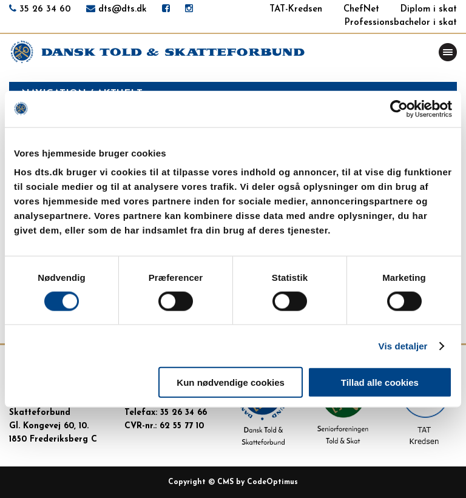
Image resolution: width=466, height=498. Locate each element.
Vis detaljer (403, 345)
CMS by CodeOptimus (257, 482)
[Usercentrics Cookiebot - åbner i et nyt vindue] (399, 108)
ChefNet (361, 9)
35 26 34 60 (45, 9)
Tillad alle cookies (380, 382)
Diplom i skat (428, 9)
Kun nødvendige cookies (231, 382)
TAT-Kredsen (295, 9)
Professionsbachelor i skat (401, 22)
